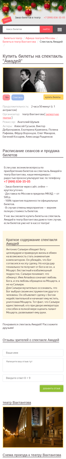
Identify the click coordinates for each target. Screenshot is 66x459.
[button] (60, 29)
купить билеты (53, 97)
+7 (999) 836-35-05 (54, 17)
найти (46, 29)
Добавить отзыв (51, 388)
